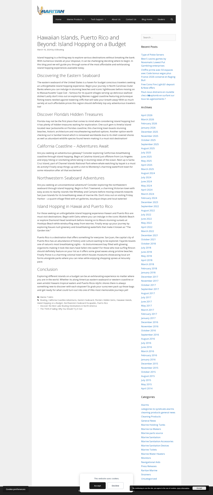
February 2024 (149, 198)
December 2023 (149, 202)
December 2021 (149, 235)
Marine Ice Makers (151, 429)
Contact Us (131, 19)
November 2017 (149, 280)
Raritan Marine (149, 470)
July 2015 (146, 380)
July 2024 (146, 177)
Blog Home (147, 19)
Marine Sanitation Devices (155, 445)
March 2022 (147, 231)
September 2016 (150, 334)
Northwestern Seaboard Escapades (80, 303)
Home (58, 19)
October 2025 (148, 140)
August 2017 (148, 293)
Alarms (145, 404)
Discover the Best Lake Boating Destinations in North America (68, 306)
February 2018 (149, 268)
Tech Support (100, 19)
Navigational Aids (150, 462)
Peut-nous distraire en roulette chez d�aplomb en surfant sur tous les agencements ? (157, 95)
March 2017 (147, 309)
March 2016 (147, 351)
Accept (97, 485)
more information (183, 488)
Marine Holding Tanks (153, 424)
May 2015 (146, 384)
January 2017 (148, 318)
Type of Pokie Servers (152, 54)
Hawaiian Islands (124, 300)
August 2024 (148, 173)
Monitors (146, 457)
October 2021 (148, 239)
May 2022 (146, 222)
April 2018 (146, 260)
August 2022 (148, 210)
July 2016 (146, 342)
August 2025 (148, 148)
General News (148, 420)
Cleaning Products (151, 416)
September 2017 (150, 289)
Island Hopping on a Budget (50, 303)
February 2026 (149, 123)
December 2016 (149, 322)
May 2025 (146, 160)
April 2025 (146, 164)
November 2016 (149, 326)
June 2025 (146, 156)
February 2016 (149, 355)
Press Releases (149, 466)
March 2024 (147, 193)
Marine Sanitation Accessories (157, 441)
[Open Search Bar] (172, 19)
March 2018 (147, 264)
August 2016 (148, 338)
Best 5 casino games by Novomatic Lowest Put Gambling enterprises (153, 62)
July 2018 (146, 247)
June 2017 (146, 301)
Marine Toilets (46, 297)
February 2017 (149, 313)
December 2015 (149, 363)
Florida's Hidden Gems (105, 300)
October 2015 (148, 371)
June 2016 (146, 347)
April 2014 (146, 388)
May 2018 (146, 255)
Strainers (146, 474)
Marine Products (77, 19)
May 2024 (146, 185)
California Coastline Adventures (62, 300)
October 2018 (148, 243)
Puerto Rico (102, 303)
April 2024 (146, 189)
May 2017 (146, 305)
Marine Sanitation (150, 437)
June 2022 (146, 218)
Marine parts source (152, 433)
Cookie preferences (15, 489)
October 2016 (148, 330)
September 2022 (150, 206)
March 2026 (147, 119)
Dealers (161, 19)
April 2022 (146, 227)
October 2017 (148, 285)
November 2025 (149, 135)
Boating (43, 300)
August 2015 (148, 376)
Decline (115, 485)
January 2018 (148, 272)
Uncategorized (149, 478)
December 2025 (149, 131)
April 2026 (146, 115)
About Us (116, 19)
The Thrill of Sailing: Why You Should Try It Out (61, 309)
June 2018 (146, 251)
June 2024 (146, 181)
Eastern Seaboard (86, 300)
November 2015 (149, 367)
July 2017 (146, 297)
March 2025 (147, 169)
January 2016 (148, 359)
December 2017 (149, 276)
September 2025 (150, 144)
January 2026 (148, 127)
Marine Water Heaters (153, 453)
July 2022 (146, 214)
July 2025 (146, 152)
